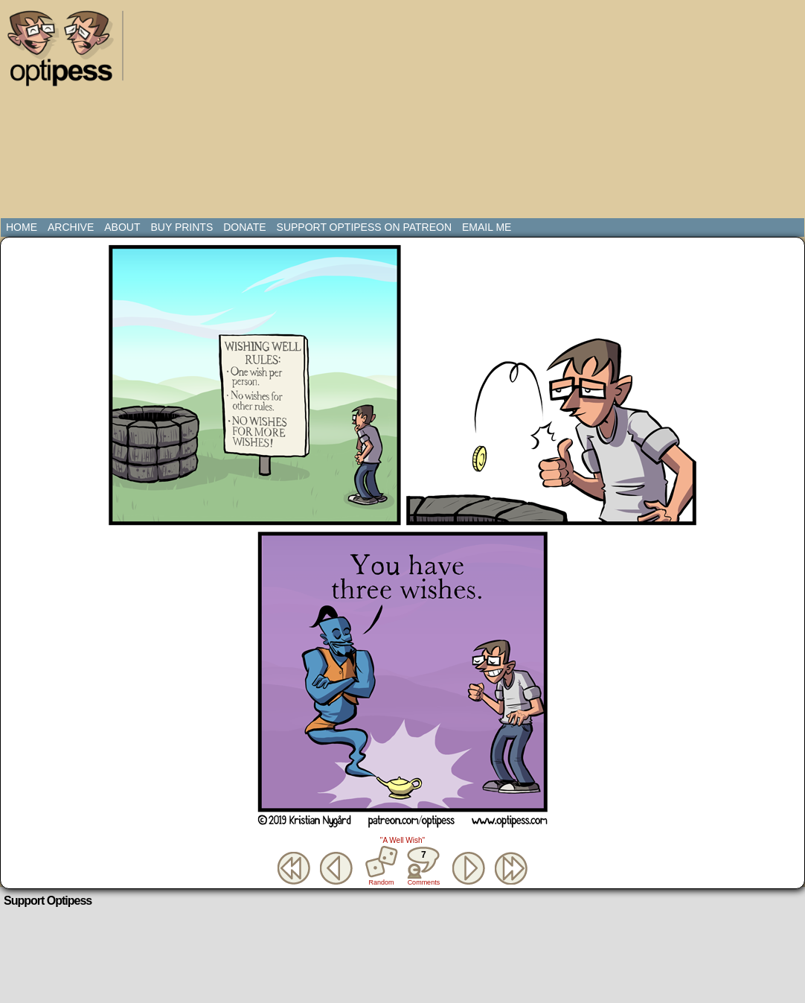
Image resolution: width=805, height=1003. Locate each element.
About (122, 227)
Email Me (486, 227)
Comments (423, 866)
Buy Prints (181, 227)
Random (381, 882)
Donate (244, 227)
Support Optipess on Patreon (364, 227)
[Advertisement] (331, 111)
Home (21, 227)
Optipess (68, 52)
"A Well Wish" (402, 840)
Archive (71, 227)
